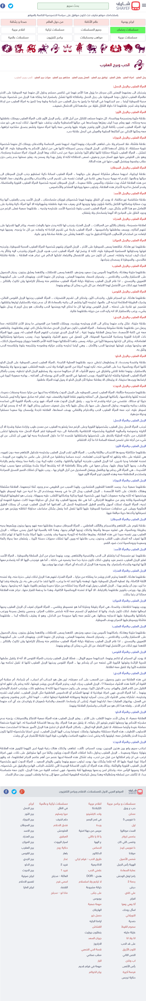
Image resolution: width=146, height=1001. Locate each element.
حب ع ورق (129, 808)
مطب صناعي (94, 955)
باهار (65, 853)
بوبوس (97, 898)
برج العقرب (27, 848)
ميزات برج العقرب (42, 77)
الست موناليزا (127, 831)
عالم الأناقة (91, 22)
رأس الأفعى (128, 966)
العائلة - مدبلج (60, 876)
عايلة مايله (129, 932)
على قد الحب (128, 944)
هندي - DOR (94, 876)
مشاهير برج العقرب (61, 77)
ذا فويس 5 (129, 819)
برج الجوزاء (28, 819)
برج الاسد (29, 831)
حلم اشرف (62, 819)
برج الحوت (28, 870)
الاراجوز (97, 944)
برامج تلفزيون (55, 38)
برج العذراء (28, 836)
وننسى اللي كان (126, 842)
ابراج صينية (27, 876)
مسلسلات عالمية (18, 38)
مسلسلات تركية (54, 30)
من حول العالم (54, 22)
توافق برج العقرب (99, 77)
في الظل (63, 808)
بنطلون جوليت (93, 932)
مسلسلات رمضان (127, 30)
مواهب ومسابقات (91, 38)
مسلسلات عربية (127, 38)
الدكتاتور (96, 853)
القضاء (64, 887)
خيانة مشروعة (93, 887)
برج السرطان (27, 825)
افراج (132, 898)
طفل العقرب (115, 77)
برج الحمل (28, 808)
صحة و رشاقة (18, 22)
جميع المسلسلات (91, 30)
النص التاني (129, 955)
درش (132, 887)
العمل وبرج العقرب (80, 77)
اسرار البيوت (61, 842)
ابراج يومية (127, 22)
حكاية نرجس (128, 977)
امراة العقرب (128, 77)
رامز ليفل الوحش (126, 876)
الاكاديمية (96, 864)
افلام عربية (18, 30)
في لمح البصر (93, 819)
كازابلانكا (96, 808)
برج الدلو (29, 864)
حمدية (132, 921)
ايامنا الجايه (95, 921)
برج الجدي (28, 859)
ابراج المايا (28, 887)
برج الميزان (28, 842)
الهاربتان (97, 910)
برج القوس (28, 853)
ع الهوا (97, 842)
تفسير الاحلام (26, 881)
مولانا (132, 853)
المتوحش (62, 831)
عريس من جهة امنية (90, 831)
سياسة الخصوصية (55, 15)
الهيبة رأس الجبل (126, 864)
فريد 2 (64, 864)
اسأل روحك (129, 910)
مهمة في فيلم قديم (90, 966)
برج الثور (29, 814)
